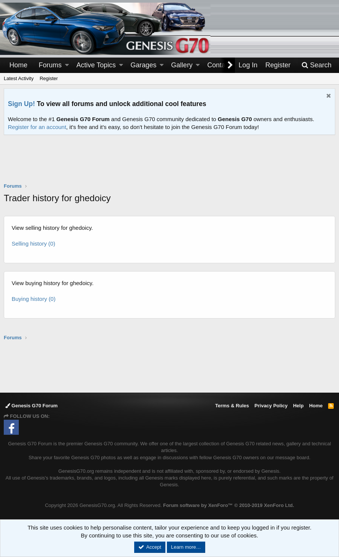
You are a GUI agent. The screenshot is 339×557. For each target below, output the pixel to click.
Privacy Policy (271, 405)
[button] (67, 65)
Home (18, 65)
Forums (50, 65)
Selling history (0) (33, 243)
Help (298, 405)
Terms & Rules (232, 405)
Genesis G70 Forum (31, 405)
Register (48, 78)
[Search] (316, 65)
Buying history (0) (34, 299)
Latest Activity (18, 78)
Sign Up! (21, 104)
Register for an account (37, 127)
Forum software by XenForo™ (228, 505)
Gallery (181, 65)
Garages (143, 65)
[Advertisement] (169, 164)
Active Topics (96, 65)
